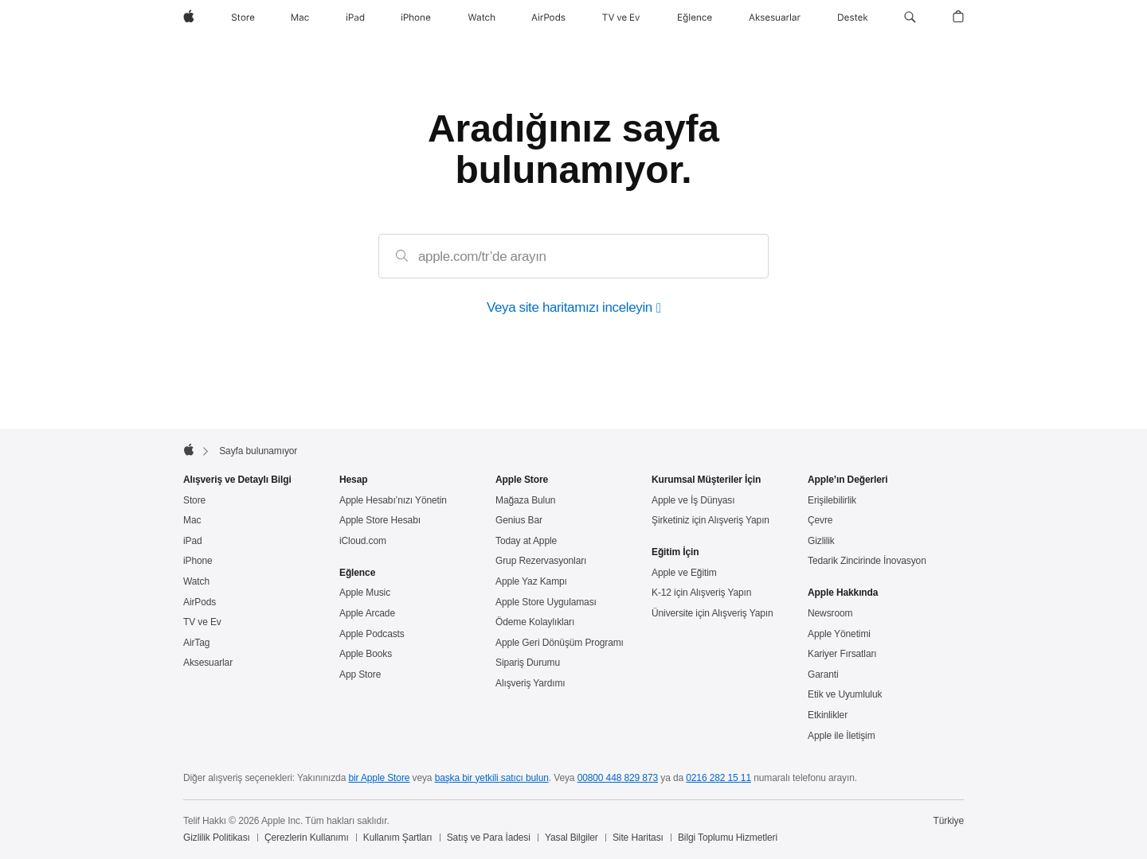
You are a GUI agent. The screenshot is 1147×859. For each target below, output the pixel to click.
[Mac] (299, 17)
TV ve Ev (202, 622)
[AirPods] (548, 17)
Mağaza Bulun (525, 500)
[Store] (243, 17)
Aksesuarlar (208, 662)
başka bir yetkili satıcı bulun (492, 777)
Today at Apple (526, 540)
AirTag (196, 642)
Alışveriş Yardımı (530, 683)
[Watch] (481, 17)
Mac (192, 520)
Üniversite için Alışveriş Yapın (712, 613)
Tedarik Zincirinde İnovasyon (867, 560)
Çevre (820, 520)
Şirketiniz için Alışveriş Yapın (710, 520)
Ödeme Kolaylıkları (534, 622)
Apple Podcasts (372, 633)
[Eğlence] (695, 17)
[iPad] (355, 17)
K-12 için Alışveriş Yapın (701, 592)
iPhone (198, 560)
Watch (196, 581)
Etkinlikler (828, 715)
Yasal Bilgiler (571, 837)
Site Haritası (638, 837)
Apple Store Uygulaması (546, 602)
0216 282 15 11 (718, 777)
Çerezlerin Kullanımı (306, 837)
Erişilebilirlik (832, 500)
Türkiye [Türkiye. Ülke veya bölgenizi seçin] (949, 820)
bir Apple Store (378, 777)
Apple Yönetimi (839, 633)
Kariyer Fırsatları (842, 653)
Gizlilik (821, 540)
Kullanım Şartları (398, 837)
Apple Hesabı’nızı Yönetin (393, 500)
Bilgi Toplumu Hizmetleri (727, 837)
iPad (192, 540)
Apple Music (364, 592)
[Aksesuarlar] (774, 17)
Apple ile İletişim (841, 735)
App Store (360, 674)
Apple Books (365, 653)
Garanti (823, 674)
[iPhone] (415, 17)
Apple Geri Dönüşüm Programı (559, 642)
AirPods (199, 602)
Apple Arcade (367, 613)
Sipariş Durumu (527, 662)
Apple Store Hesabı (380, 520)
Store (194, 500)
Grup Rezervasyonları (540, 560)
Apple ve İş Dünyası (693, 500)
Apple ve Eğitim (684, 572)
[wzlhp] (189, 17)
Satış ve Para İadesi (488, 837)
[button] (910, 17)
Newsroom (830, 613)
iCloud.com (362, 540)
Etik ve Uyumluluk (845, 694)
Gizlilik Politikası (216, 837)
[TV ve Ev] (621, 17)
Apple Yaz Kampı (531, 581)
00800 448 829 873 (617, 777)
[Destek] (853, 17)
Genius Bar (518, 520)
